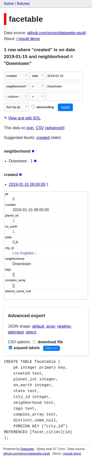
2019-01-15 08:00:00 (27, 184)
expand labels (24, 348)
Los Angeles (23, 253)
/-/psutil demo (28, 39)
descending (43, 107)
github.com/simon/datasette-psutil (56, 33)
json (30, 128)
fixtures (23, 3)
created (43, 138)
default (38, 326)
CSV (40, 128)
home (9, 3)
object (31, 332)
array (50, 326)
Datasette (27, 449)
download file (48, 342)
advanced (54, 128)
